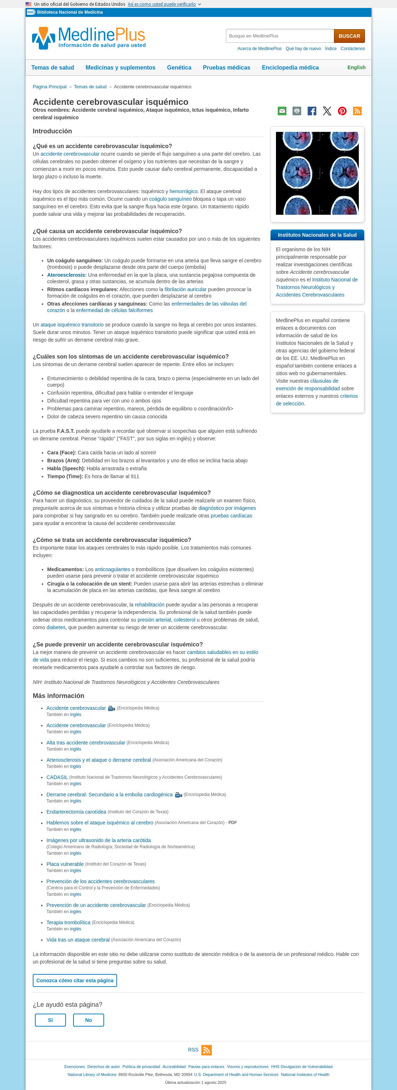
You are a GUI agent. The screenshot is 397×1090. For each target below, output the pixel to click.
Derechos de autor (104, 1066)
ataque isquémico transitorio (72, 325)
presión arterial (154, 620)
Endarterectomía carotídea (76, 812)
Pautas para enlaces (206, 1066)
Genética (179, 67)
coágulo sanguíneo (170, 199)
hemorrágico (184, 191)
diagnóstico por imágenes (227, 508)
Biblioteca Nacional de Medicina (70, 12)
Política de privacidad (141, 1066)
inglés (75, 714)
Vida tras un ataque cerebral (78, 940)
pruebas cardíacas (231, 516)
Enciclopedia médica (290, 67)
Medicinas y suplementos (121, 67)
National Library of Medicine (92, 1074)
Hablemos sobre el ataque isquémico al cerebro (99, 823)
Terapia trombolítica (68, 922)
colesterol (184, 620)
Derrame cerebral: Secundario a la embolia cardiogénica (109, 794)
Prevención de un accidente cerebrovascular (96, 905)
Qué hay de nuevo (303, 48)
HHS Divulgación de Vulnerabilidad (302, 1066)
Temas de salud (52, 67)
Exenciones (74, 1066)
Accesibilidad (174, 1066)
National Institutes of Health (305, 1074)
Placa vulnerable (65, 864)
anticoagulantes (112, 569)
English (356, 67)
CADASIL (57, 777)
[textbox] (280, 36)
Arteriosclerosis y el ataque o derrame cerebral (98, 760)
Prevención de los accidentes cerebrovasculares (100, 881)
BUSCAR (349, 36)
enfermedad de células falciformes (114, 310)
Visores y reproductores (248, 1066)
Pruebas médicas (226, 67)
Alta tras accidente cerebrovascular (85, 743)
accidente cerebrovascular (70, 154)
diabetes (56, 627)
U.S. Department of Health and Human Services (236, 1074)
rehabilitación (150, 605)
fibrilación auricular (186, 289)
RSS (200, 1050)
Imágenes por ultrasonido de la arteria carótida (98, 840)
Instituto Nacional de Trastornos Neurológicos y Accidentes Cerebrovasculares (317, 287)
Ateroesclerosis (66, 275)
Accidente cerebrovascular (76, 708)
